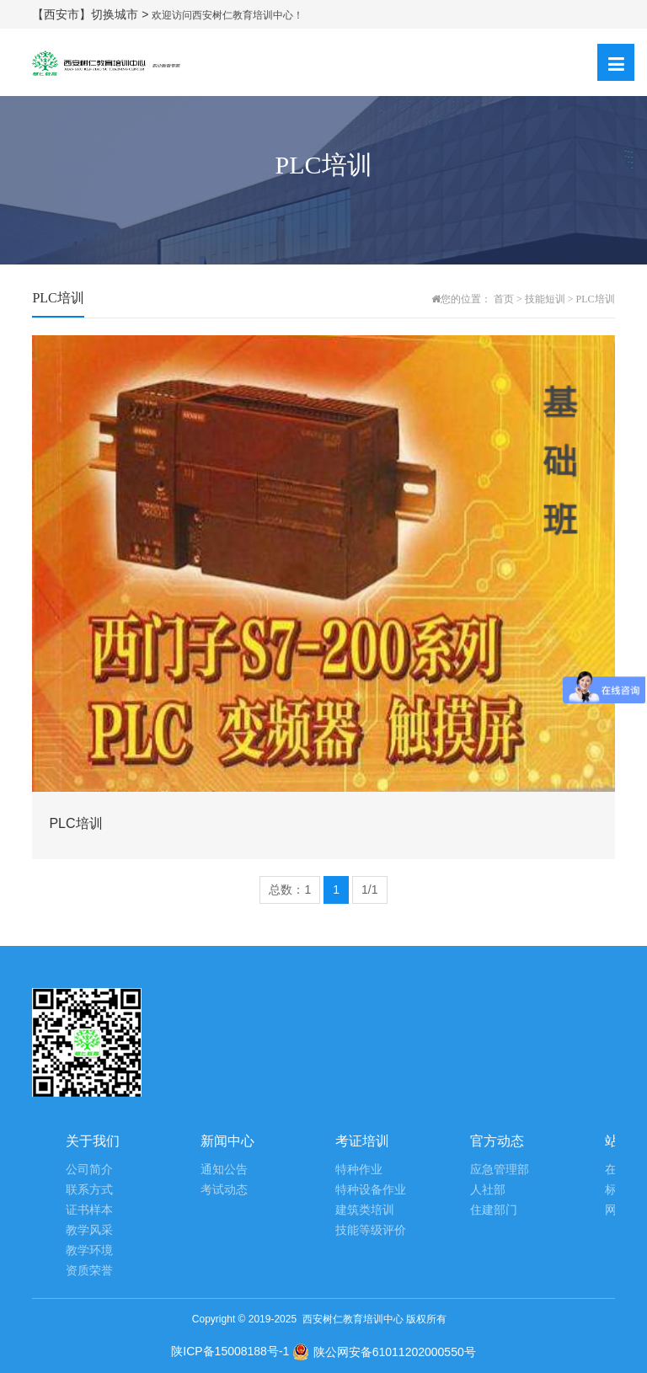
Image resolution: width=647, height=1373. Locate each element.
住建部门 (493, 1210)
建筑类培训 (364, 1210)
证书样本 (89, 1210)
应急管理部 (499, 1169)
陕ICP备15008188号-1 (230, 1351)
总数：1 (290, 889)
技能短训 (545, 299)
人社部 (487, 1189)
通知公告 (224, 1169)
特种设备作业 (370, 1189)
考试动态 (224, 1189)
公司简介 (89, 1169)
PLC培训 (595, 299)
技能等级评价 (370, 1230)
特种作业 (358, 1169)
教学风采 (89, 1230)
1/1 (369, 889)
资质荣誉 (89, 1270)
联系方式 (89, 1189)
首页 (504, 299)
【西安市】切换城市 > (92, 14)
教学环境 (89, 1250)
